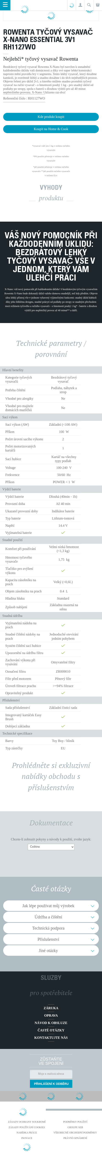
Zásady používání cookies (26, 1127)
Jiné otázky (48, 950)
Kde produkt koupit (51, 117)
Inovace (26, 1138)
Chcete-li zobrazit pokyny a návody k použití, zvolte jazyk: (51, 839)
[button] (80, 5)
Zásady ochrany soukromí (27, 1121)
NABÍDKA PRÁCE (27, 1132)
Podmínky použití (75, 1121)
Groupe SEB (75, 1127)
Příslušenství (48, 939)
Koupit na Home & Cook (51, 129)
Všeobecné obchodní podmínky (75, 1132)
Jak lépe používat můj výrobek (48, 905)
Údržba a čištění (48, 917)
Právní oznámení (75, 1138)
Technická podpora (48, 928)
